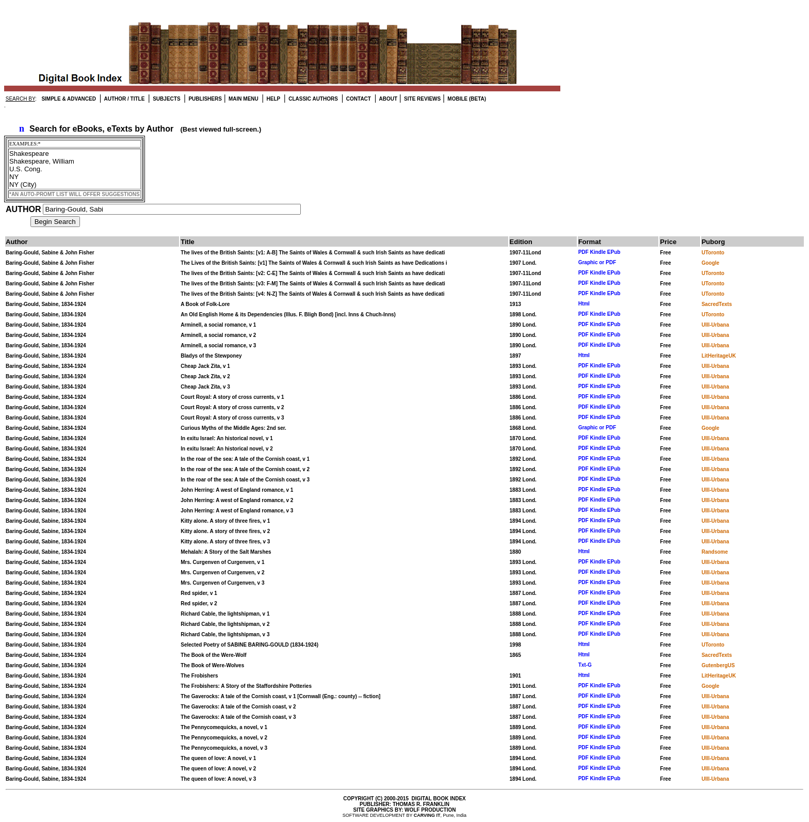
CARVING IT (427, 815)
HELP (272, 99)
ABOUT (387, 99)
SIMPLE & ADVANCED (68, 99)
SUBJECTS (165, 99)
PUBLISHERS (204, 99)
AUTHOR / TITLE (123, 99)
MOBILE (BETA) (466, 99)
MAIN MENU (242, 99)
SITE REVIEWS (421, 99)
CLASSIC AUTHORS (312, 99)
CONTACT (358, 99)
